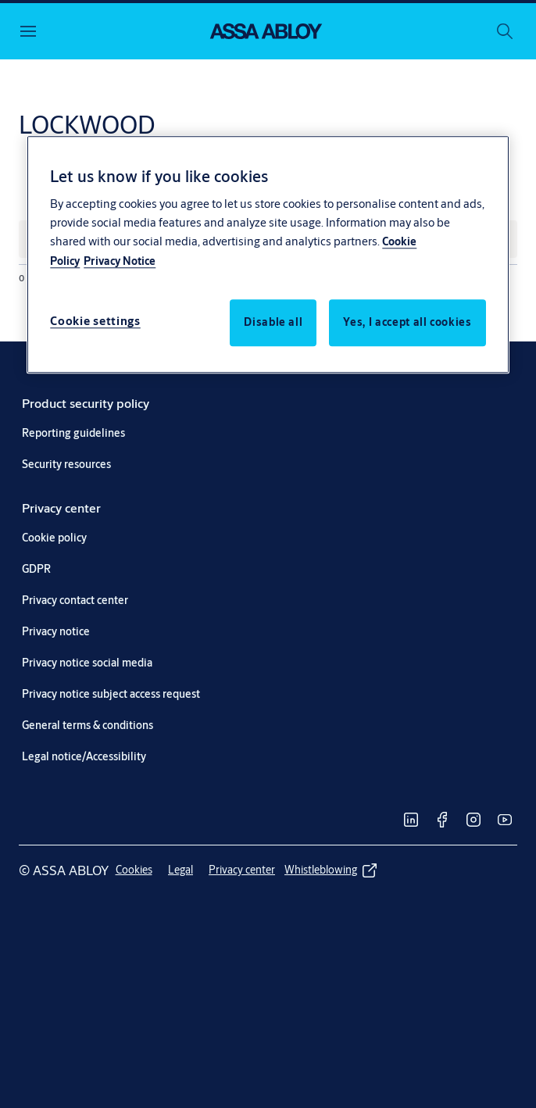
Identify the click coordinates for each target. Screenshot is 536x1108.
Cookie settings (95, 321)
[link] (85, 403)
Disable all (273, 323)
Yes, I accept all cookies (407, 323)
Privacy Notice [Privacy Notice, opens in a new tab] (119, 262)
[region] (268, 254)
